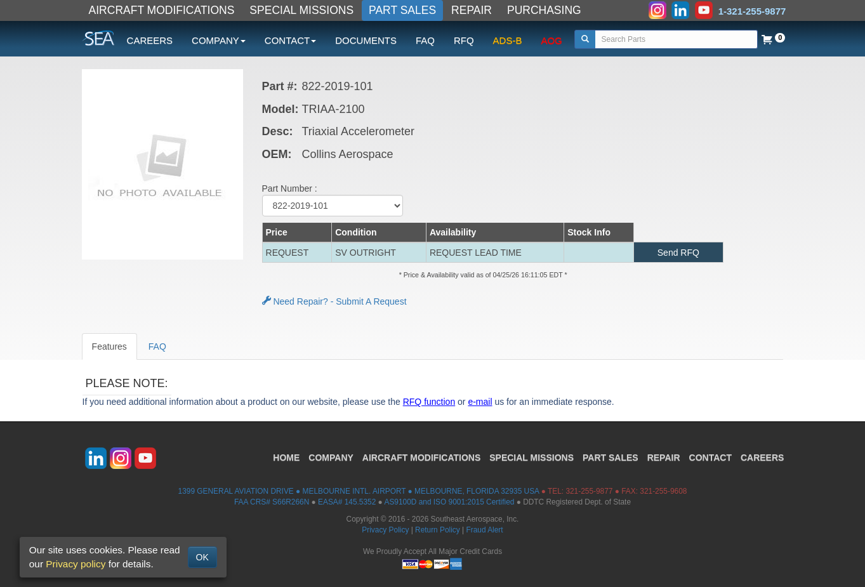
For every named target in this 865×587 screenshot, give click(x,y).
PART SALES (402, 10)
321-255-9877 (588, 491)
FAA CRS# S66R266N (271, 502)
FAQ (425, 40)
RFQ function (429, 402)
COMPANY (330, 457)
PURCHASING (544, 10)
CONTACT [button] (290, 40)
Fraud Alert (484, 529)
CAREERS (150, 40)
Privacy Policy (385, 529)
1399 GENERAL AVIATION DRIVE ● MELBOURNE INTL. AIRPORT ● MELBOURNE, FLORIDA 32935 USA (358, 491)
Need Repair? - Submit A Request (334, 301)
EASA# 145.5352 (347, 502)
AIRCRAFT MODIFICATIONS (162, 10)
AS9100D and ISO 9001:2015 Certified (449, 502)
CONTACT (710, 457)
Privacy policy (75, 563)
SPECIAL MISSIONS (301, 10)
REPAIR (471, 10)
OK (202, 557)
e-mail (480, 402)
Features (109, 346)
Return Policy (437, 529)
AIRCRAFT (421, 457)
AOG (551, 40)
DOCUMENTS (366, 40)
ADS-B (507, 40)
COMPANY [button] (219, 40)
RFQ (464, 40)
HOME (286, 457)
